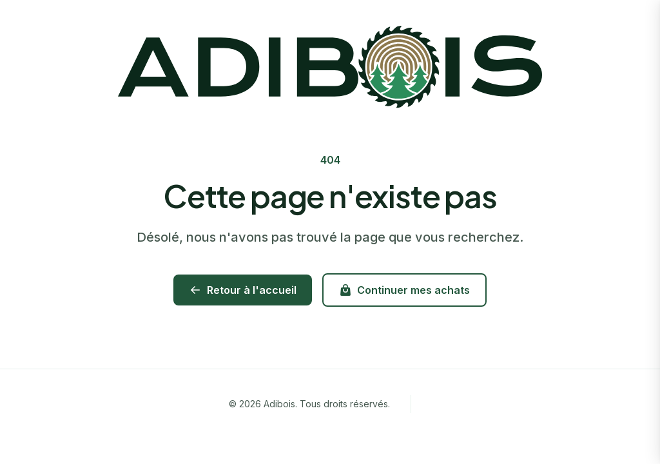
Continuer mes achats (404, 290)
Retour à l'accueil (242, 290)
